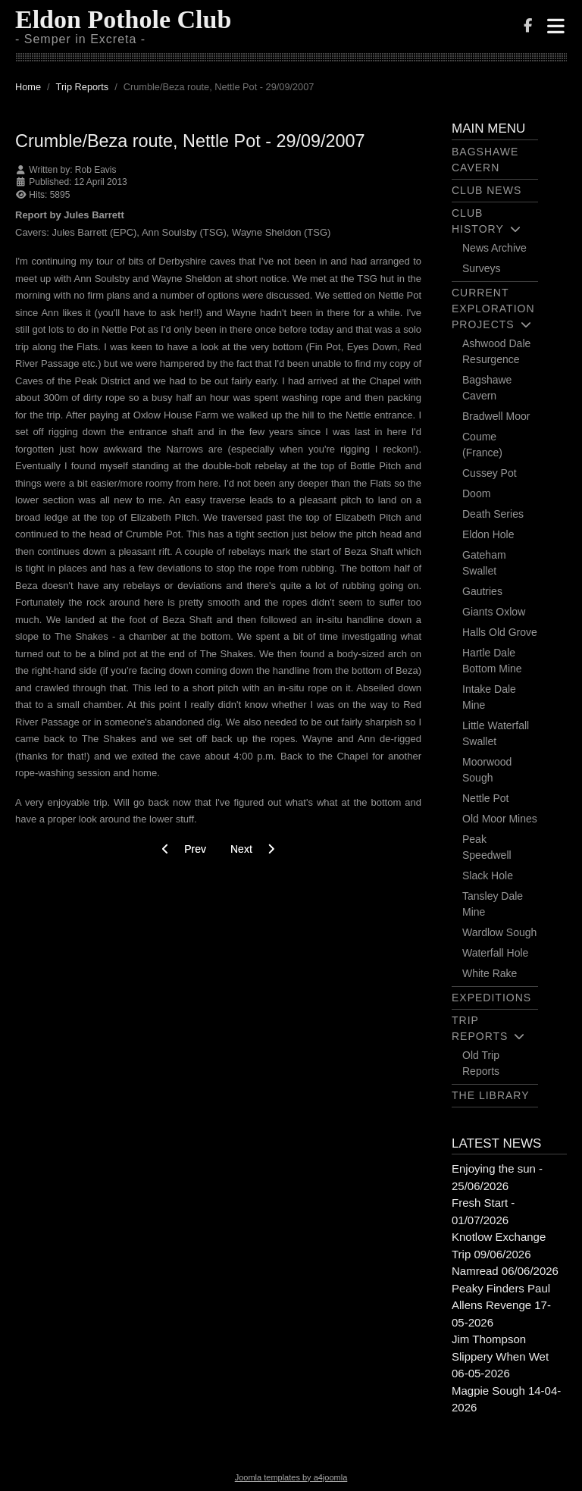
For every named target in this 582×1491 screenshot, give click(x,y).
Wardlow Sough (499, 932)
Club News (486, 190)
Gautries (482, 591)
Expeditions (491, 997)
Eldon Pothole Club (123, 19)
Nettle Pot (485, 798)
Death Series (493, 514)
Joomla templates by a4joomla (291, 1477)
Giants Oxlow (493, 612)
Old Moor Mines (499, 819)
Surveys (481, 268)
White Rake (489, 973)
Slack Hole (487, 875)
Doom (476, 493)
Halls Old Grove (499, 632)
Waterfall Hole (495, 953)
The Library (491, 1095)
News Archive (494, 248)
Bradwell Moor (496, 416)
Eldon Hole (488, 534)
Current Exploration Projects (493, 308)
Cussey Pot (489, 473)
